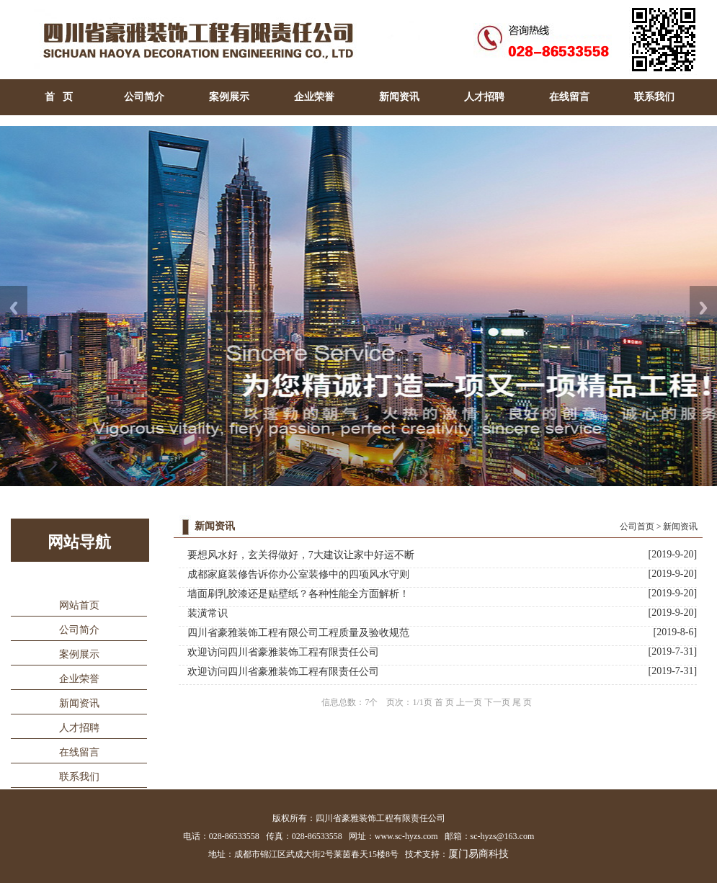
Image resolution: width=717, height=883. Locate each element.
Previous (13, 308)
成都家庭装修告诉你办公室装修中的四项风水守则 (298, 574)
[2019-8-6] (675, 632)
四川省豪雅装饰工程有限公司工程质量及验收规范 (298, 632)
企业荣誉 (314, 96)
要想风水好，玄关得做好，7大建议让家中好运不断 (300, 555)
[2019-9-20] (672, 554)
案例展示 (229, 96)
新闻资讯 (399, 96)
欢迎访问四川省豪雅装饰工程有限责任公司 (283, 652)
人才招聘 (484, 96)
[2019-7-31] (672, 651)
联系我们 (654, 96)
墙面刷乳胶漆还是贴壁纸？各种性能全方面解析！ (298, 593)
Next (703, 308)
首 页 (59, 96)
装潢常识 (207, 613)
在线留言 (569, 96)
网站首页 (79, 605)
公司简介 (144, 96)
